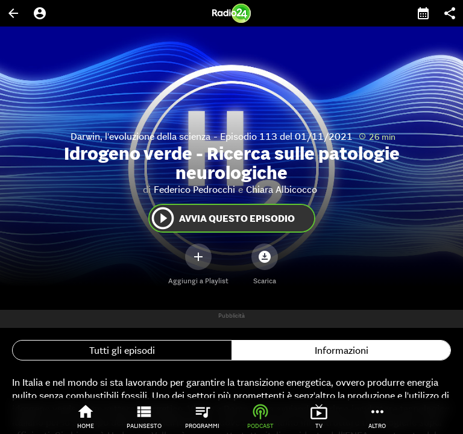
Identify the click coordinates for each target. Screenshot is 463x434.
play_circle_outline (163, 218)
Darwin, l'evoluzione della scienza (140, 136)
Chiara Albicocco (281, 189)
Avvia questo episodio (222, 218)
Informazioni (341, 350)
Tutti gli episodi (122, 350)
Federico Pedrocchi (194, 189)
